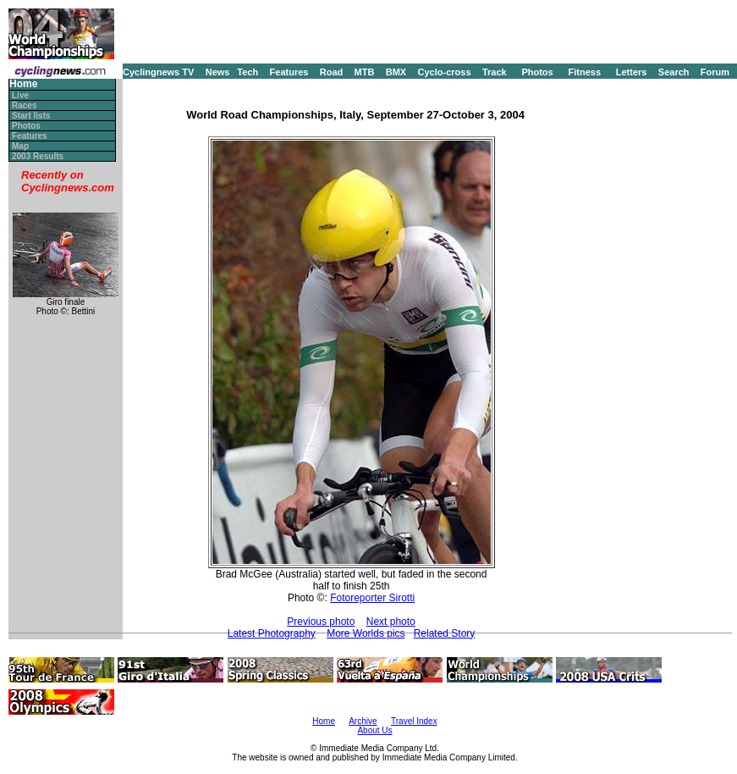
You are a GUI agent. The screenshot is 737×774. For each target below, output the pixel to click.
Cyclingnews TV (158, 72)
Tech (247, 72)
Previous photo (321, 621)
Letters (631, 72)
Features (289, 72)
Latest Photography (272, 633)
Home (23, 84)
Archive (363, 721)
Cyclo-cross (444, 72)
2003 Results (37, 156)
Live (20, 95)
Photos (537, 72)
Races (24, 105)
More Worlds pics (365, 633)
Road (332, 72)
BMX (396, 72)
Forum (715, 72)
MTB (365, 72)
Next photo (390, 621)
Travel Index (414, 721)
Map (20, 146)
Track (494, 72)
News (218, 72)
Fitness (584, 72)
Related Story (445, 633)
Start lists (31, 115)
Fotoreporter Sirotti (372, 598)
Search (674, 72)
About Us (374, 730)
